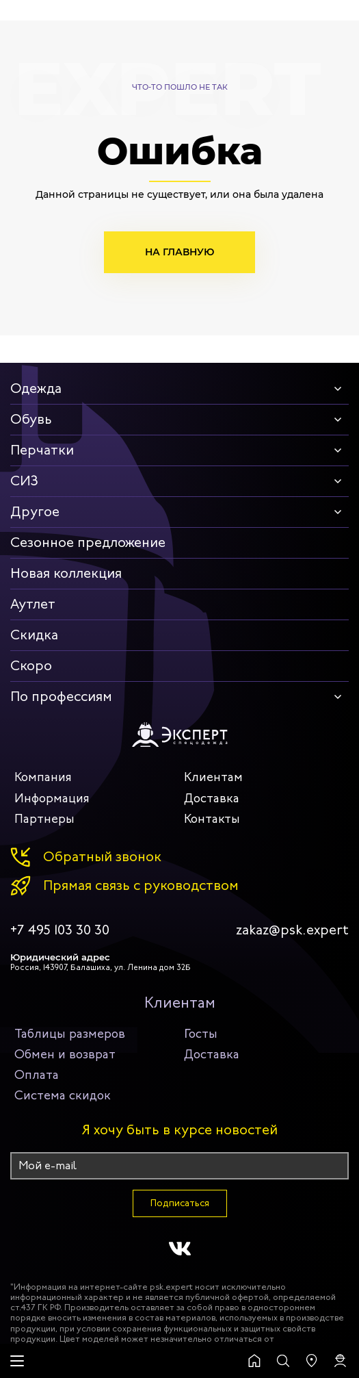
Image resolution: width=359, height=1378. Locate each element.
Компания (43, 777)
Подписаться (179, 1203)
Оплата (36, 1075)
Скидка (34, 635)
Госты (200, 1033)
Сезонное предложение (87, 542)
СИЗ (24, 481)
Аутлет (32, 604)
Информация (52, 798)
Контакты (212, 819)
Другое (34, 511)
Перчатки (42, 450)
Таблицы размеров (69, 1033)
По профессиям (61, 696)
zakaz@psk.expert (292, 930)
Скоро (31, 665)
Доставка (211, 798)
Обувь (31, 419)
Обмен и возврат (65, 1054)
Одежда (36, 388)
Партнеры (44, 819)
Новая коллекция (66, 573)
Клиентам (213, 777)
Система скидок (62, 1095)
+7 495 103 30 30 (59, 930)
